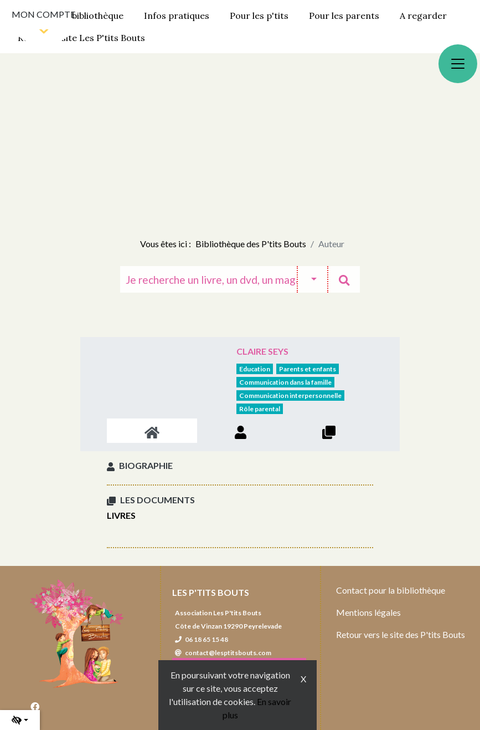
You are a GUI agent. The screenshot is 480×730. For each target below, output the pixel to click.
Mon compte (43, 14)
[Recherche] (208, 279)
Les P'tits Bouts (210, 592)
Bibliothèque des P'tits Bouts (250, 243)
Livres (121, 515)
